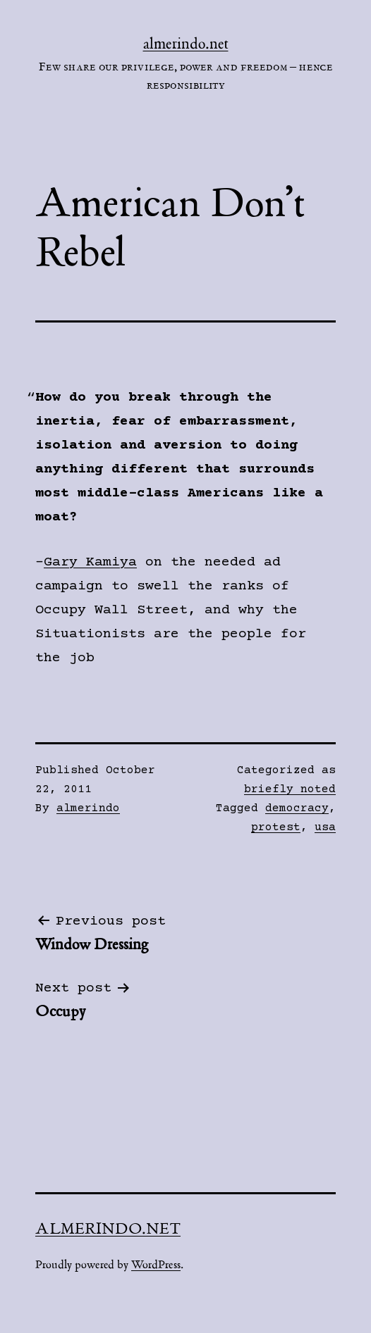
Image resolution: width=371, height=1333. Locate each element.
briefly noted (290, 789)
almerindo (88, 808)
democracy (297, 808)
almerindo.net (186, 44)
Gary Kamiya (90, 562)
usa (325, 827)
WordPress (156, 1265)
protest (275, 827)
